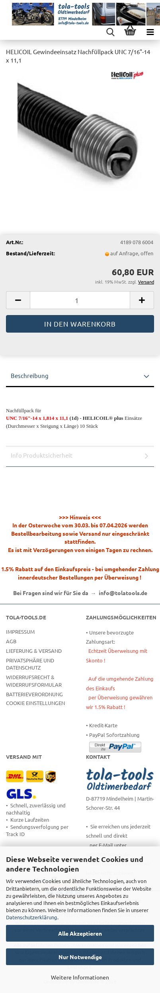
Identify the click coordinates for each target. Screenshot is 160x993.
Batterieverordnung (34, 694)
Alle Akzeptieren (80, 933)
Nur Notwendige (80, 956)
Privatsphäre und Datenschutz (30, 664)
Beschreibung (30, 375)
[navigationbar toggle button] (150, 32)
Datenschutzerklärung (31, 917)
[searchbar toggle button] (110, 32)
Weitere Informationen (80, 977)
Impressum (20, 631)
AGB (11, 641)
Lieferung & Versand (34, 650)
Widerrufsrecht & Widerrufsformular (34, 680)
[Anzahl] (80, 300)
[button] (18, 300)
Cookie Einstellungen (35, 702)
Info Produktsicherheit (41, 455)
